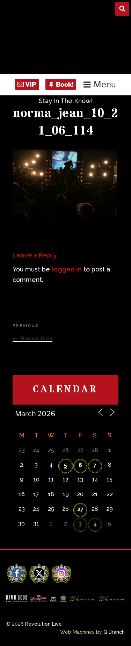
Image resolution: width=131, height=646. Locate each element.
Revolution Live (43, 624)
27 (80, 509)
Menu (99, 84)
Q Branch (114, 632)
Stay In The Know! (66, 100)
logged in (67, 269)
